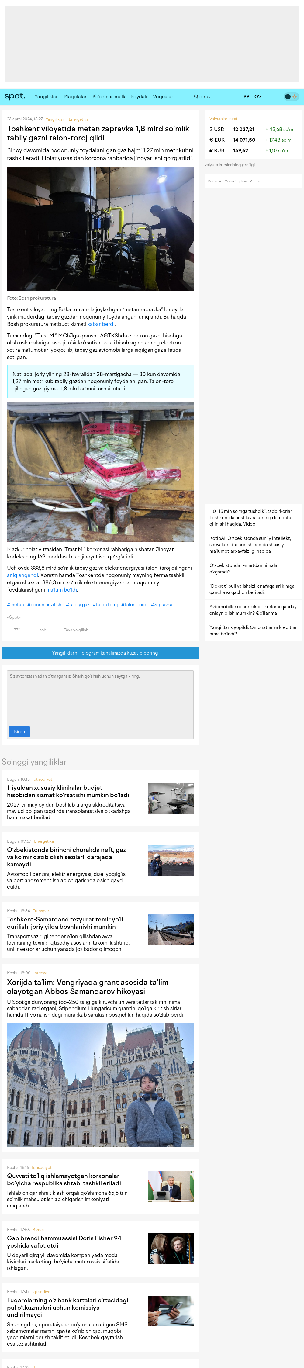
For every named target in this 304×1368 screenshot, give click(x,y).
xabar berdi (101, 324)
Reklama (214, 181)
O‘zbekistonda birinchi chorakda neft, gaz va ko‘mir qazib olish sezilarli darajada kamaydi (66, 857)
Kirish (19, 731)
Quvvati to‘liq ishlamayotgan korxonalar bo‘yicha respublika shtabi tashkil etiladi (64, 1179)
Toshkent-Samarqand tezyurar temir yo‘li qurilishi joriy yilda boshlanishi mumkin (65, 923)
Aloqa (255, 181)
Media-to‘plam (235, 181)
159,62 (240, 151)
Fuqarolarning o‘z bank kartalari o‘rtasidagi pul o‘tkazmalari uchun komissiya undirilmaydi (67, 1307)
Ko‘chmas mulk (108, 96)
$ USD (216, 129)
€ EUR (217, 140)
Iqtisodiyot (42, 779)
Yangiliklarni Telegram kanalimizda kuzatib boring (100, 653)
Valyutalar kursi (223, 118)
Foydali (139, 96)
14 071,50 (244, 140)
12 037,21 (243, 129)
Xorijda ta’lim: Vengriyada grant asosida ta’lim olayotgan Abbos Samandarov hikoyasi (87, 987)
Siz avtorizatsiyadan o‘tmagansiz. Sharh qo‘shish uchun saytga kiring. (100, 696)
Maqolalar (75, 96)
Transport (42, 911)
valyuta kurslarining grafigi (232, 165)
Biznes (38, 1230)
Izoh (38, 630)
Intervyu (40, 973)
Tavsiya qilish (72, 630)
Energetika (44, 841)
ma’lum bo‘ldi (61, 590)
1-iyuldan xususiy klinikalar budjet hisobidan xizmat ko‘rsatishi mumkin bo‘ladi (68, 791)
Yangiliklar (46, 96)
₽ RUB (216, 151)
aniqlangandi (22, 575)
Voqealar (163, 96)
